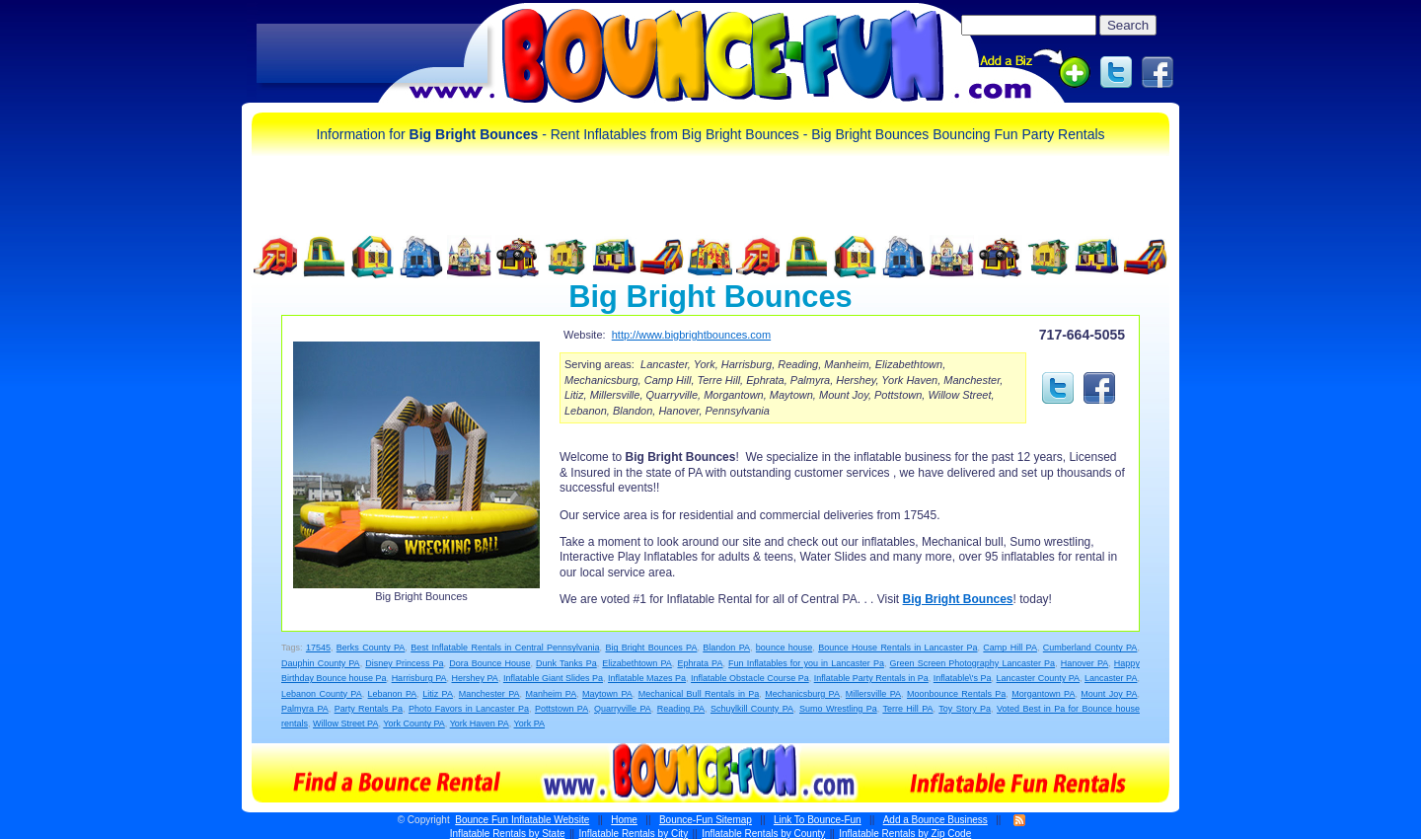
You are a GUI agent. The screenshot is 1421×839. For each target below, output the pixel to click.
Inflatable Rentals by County (763, 833)
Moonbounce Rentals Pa (956, 694)
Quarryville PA (622, 709)
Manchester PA (489, 694)
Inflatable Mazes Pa (647, 678)
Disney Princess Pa (404, 663)
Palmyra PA (305, 709)
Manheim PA (550, 694)
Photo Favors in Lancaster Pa (469, 709)
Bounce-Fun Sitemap (705, 819)
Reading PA (681, 709)
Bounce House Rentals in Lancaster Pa (897, 647)
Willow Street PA (345, 723)
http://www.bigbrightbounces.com (691, 335)
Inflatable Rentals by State (507, 833)
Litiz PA (437, 694)
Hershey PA (475, 678)
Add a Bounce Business (935, 819)
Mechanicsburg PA (802, 694)
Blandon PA (726, 647)
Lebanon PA (392, 694)
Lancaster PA (1110, 678)
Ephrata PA (699, 663)
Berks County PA (371, 647)
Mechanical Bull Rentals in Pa (699, 694)
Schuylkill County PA (751, 709)
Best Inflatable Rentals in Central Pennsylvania (505, 647)
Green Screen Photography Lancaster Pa (973, 663)
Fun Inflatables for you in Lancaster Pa (806, 663)
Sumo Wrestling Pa (838, 709)
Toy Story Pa (964, 709)
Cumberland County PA (1090, 647)
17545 (318, 647)
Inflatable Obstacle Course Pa (750, 678)
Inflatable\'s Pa (963, 678)
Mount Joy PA (1109, 694)
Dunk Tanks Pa (566, 663)
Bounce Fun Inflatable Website (522, 819)
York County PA (414, 723)
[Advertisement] (372, 54)
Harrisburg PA (419, 678)
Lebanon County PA (321, 694)
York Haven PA (479, 723)
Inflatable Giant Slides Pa (553, 678)
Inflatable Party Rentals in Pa (871, 678)
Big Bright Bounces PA (651, 647)
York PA (530, 723)
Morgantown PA (1043, 694)
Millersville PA (873, 694)
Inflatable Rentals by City (634, 833)
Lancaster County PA (1038, 678)
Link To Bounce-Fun (817, 819)
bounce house (784, 647)
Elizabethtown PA (637, 663)
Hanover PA (1084, 663)
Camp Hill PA (1010, 647)
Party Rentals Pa (369, 709)
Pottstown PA (561, 709)
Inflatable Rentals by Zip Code (905, 833)
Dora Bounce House (489, 663)
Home (624, 819)
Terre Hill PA (907, 709)
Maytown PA (607, 694)
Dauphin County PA (320, 663)
